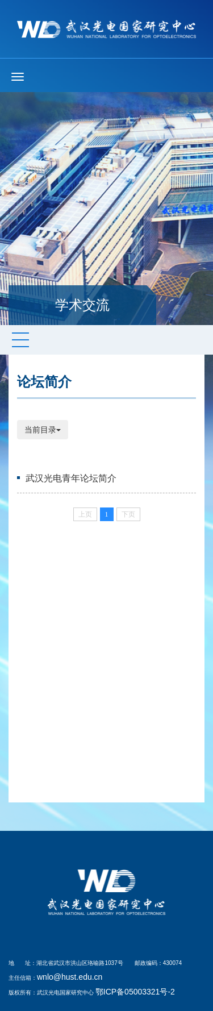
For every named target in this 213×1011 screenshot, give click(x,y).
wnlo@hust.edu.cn (69, 976)
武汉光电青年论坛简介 (71, 478)
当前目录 (42, 429)
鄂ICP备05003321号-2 (135, 991)
